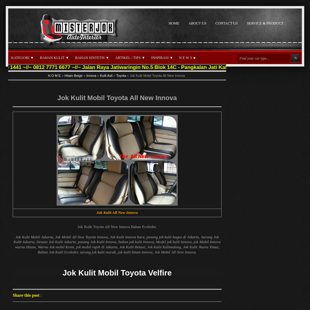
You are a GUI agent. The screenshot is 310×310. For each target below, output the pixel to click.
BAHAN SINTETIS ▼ (92, 58)
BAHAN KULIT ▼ (54, 58)
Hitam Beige (73, 75)
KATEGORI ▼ (22, 58)
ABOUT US (197, 23)
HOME (174, 23)
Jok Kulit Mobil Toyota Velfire (117, 272)
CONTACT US (227, 23)
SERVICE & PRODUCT (265, 23)
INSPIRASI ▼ (162, 58)
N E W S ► (187, 58)
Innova (91, 75)
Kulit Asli (106, 75)
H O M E (54, 75)
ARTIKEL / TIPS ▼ (130, 58)
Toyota (121, 75)
